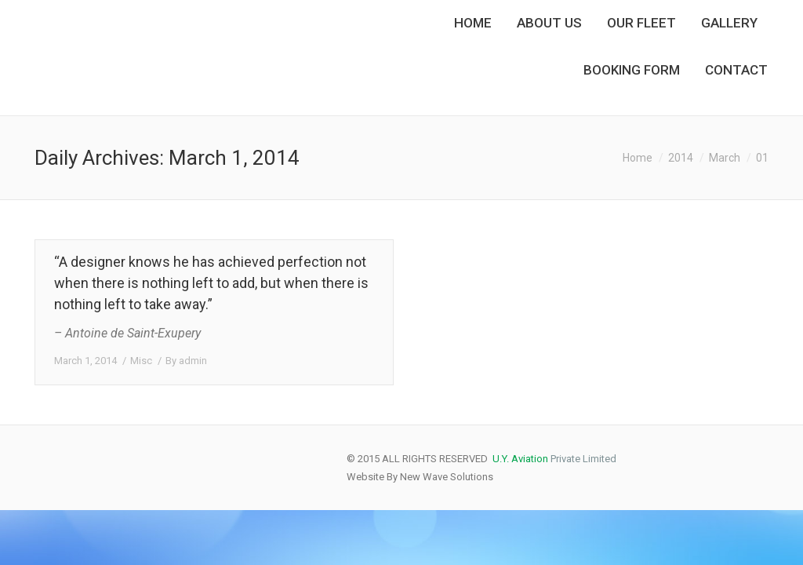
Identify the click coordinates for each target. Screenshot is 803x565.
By (186, 360)
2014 (680, 157)
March (724, 157)
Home (637, 157)
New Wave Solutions (446, 477)
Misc (141, 360)
